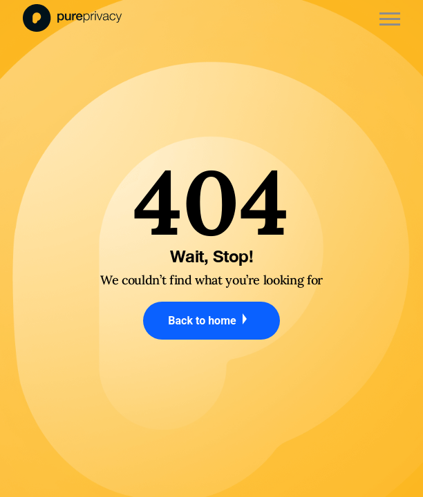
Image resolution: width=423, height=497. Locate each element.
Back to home (211, 320)
